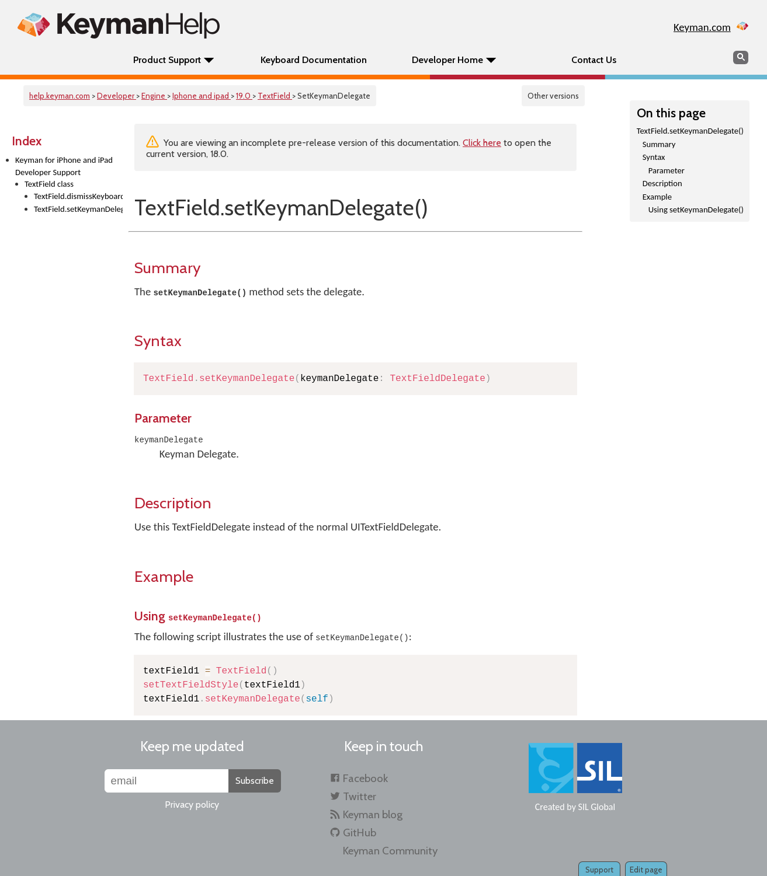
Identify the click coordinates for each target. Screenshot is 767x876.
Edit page (646, 869)
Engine (154, 95)
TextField (275, 95)
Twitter (359, 796)
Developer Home (447, 59)
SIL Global (597, 806)
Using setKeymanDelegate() (696, 209)
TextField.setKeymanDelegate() (78, 209)
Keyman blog (372, 814)
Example (657, 196)
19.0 (244, 95)
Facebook (365, 778)
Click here (482, 142)
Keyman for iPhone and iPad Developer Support (64, 166)
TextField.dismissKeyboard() (78, 196)
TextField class (49, 184)
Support (599, 869)
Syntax (654, 157)
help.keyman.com (59, 95)
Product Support (167, 59)
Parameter (666, 170)
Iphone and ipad (201, 95)
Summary (659, 144)
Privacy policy (192, 804)
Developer (116, 95)
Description (662, 183)
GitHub (359, 832)
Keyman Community (390, 850)
